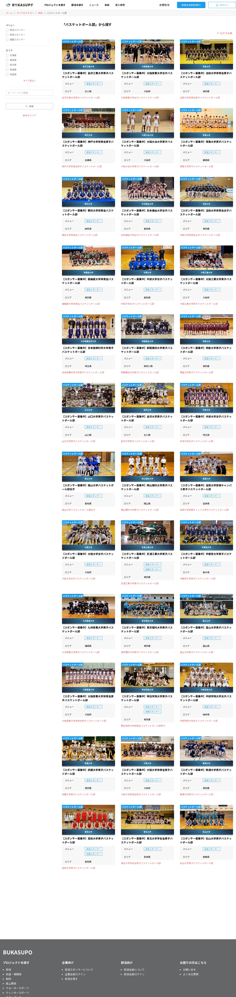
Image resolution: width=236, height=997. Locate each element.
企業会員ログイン (75, 974)
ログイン (222, 4)
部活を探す (71, 979)
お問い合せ (189, 969)
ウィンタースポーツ (17, 992)
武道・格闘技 (13, 974)
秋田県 (13, 74)
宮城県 (13, 69)
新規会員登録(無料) (191, 4)
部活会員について (134, 969)
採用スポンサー (17, 34)
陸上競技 (11, 983)
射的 (8, 979)
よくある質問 (190, 974)
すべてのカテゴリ (25, 12)
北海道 (13, 55)
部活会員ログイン (134, 974)
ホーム (9, 12)
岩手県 (13, 64)
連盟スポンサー (17, 39)
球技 (40, 12)
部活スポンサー (17, 29)
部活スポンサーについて (79, 969)
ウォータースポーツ (17, 988)
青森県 (13, 59)
